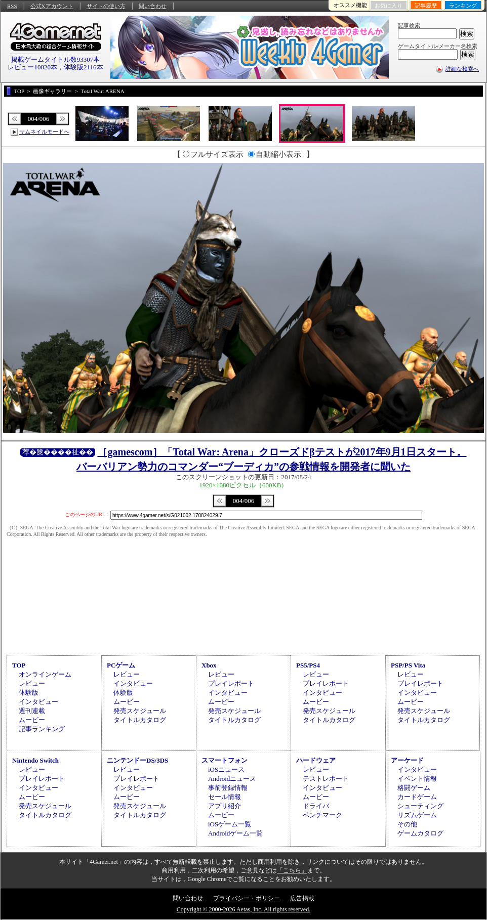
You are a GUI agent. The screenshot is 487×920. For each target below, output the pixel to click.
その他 (407, 824)
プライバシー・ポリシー (246, 898)
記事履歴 (426, 6)
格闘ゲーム (413, 787)
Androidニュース (232, 778)
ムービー (32, 720)
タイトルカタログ (139, 720)
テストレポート (326, 778)
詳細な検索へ (462, 69)
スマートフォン (224, 760)
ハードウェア (316, 760)
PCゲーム (121, 665)
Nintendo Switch (35, 760)
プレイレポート (231, 683)
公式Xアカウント (51, 6)
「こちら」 (292, 870)
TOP (19, 665)
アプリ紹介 (224, 806)
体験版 (28, 692)
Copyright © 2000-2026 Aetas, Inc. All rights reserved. (243, 909)
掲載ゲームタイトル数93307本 (55, 59)
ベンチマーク (322, 815)
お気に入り (388, 6)
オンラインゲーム (45, 674)
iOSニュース (226, 769)
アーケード (407, 760)
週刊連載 (32, 711)
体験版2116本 (83, 67)
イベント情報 (417, 778)
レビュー (32, 683)
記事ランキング (42, 729)
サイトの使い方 (106, 6)
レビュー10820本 (32, 67)
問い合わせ (153, 6)
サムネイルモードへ (44, 132)
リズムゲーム (417, 815)
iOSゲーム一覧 (229, 824)
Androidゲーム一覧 (235, 833)
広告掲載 (302, 898)
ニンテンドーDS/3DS (137, 760)
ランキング (463, 6)
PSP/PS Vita (408, 665)
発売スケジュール (139, 711)
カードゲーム (417, 797)
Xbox (209, 665)
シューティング (420, 806)
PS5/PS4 (308, 665)
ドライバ (316, 806)
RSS (12, 6)
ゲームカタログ (420, 833)
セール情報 (224, 797)
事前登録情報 (228, 787)
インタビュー (38, 701)
